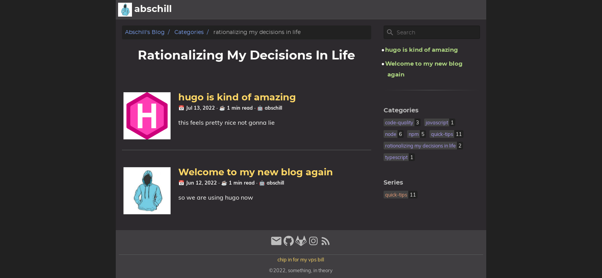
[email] (276, 244)
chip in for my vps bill (300, 259)
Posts (416, 10)
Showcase (447, 10)
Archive (388, 10)
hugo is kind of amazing (237, 97)
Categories (189, 32)
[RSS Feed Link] (326, 244)
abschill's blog (145, 32)
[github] (288, 244)
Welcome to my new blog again (255, 172)
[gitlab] (301, 244)
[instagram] (313, 244)
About (360, 10)
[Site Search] (437, 32)
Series (393, 183)
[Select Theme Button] (337, 9)
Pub (476, 10)
